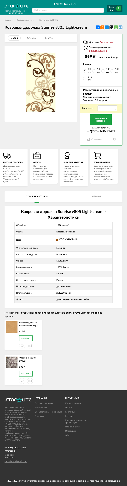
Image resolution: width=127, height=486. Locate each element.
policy (67, 435)
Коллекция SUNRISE (48, 20)
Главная (8, 20)
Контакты (70, 412)
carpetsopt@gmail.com (16, 461)
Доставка (39, 416)
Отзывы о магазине (44, 403)
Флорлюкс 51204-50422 (28, 359)
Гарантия (69, 416)
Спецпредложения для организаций (76, 421)
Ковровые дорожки (25, 20)
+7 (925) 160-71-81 (65, 4)
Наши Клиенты (72, 427)
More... (49, 38)
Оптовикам (70, 431)
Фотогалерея (41, 408)
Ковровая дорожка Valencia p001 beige (28, 324)
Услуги (68, 408)
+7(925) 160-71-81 (101, 131)
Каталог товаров (73, 403)
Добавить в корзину (101, 120)
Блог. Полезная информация (48, 412)
